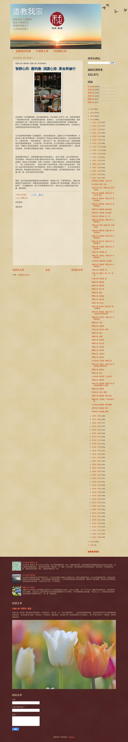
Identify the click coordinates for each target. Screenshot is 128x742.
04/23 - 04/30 (97, 482)
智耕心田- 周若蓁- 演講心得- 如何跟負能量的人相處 (103, 384)
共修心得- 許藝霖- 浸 (99, 270)
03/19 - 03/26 (97, 499)
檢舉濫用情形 (93, 552)
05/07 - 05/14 (97, 475)
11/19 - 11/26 (97, 143)
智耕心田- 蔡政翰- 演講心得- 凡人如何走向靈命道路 (103, 313)
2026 (92, 109)
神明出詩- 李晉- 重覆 (99, 392)
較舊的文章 (77, 270)
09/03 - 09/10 (97, 416)
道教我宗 (28, 11)
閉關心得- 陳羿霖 (98, 282)
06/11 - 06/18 (97, 457)
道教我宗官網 (23, 51)
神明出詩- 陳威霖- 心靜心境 (102, 181)
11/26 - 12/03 (97, 140)
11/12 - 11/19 (97, 147)
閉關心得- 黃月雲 (98, 343)
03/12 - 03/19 (97, 503)
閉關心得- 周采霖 (98, 347)
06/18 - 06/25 (97, 454)
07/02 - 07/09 (97, 447)
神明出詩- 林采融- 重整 (100, 411)
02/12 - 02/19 (97, 516)
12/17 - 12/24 (97, 129)
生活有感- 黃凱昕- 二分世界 (102, 376)
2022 (92, 542)
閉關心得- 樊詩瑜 (98, 299)
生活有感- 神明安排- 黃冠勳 (102, 261)
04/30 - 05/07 (97, 478)
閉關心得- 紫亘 (97, 292)
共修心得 (91, 90)
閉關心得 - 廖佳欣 (98, 354)
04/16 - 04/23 (97, 485)
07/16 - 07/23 (97, 440)
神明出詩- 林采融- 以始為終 (102, 213)
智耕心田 (24, 198)
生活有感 (91, 86)
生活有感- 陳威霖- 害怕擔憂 (102, 405)
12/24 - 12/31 (97, 126)
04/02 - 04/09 (97, 492)
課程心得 (91, 102)
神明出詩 (91, 96)
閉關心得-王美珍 (98, 303)
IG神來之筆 (42, 51)
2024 (92, 116)
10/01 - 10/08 (97, 167)
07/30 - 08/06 (97, 433)
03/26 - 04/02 (97, 496)
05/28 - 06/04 (97, 464)
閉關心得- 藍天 (97, 333)
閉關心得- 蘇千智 (98, 289)
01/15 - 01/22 (97, 530)
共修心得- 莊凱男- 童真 (21, 608)
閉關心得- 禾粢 (97, 323)
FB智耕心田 (60, 51)
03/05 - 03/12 (97, 506)
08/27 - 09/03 (97, 419)
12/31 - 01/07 (97, 122)
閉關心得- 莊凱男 (28, 587)
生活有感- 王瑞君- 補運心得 (102, 361)
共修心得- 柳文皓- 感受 (100, 329)
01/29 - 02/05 (97, 523)
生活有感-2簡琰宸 (28, 575)
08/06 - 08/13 (97, 430)
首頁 (48, 270)
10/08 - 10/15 (97, 164)
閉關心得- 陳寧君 (98, 389)
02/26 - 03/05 (97, 509)
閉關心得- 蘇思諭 (98, 296)
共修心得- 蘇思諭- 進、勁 (101, 216)
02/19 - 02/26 (97, 513)
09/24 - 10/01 (97, 171)
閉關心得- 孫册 (97, 336)
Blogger (71, 737)
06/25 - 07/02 (97, 451)
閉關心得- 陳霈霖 (98, 286)
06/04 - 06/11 (97, 461)
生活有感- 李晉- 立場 (99, 184)
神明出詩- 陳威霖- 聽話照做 (102, 209)
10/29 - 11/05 (97, 154)
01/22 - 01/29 (97, 527)
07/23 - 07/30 (97, 437)
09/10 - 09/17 (97, 178)
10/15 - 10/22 (97, 160)
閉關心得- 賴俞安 (98, 357)
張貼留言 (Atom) (24, 275)
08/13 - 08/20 (97, 426)
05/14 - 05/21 (97, 471)
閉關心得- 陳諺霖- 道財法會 (102, 396)
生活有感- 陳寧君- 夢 (29, 563)
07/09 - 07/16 (97, 444)
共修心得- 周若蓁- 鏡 (99, 279)
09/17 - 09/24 (97, 174)
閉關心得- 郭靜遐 (98, 340)
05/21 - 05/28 (97, 468)
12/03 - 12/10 (97, 136)
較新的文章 (18, 270)
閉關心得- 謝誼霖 (98, 380)
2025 (92, 113)
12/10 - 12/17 (97, 133)
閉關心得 (91, 99)
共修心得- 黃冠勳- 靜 (99, 252)
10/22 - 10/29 (97, 157)
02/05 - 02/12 (97, 520)
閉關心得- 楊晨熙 (98, 326)
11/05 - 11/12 (97, 150)
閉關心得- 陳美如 (98, 369)
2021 (92, 545)
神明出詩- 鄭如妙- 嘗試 (100, 408)
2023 (92, 119)
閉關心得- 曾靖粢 (98, 350)
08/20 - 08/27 (97, 423)
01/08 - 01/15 (97, 534)
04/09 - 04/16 (97, 489)
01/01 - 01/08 (97, 537)
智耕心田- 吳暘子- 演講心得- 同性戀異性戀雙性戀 (103, 365)
